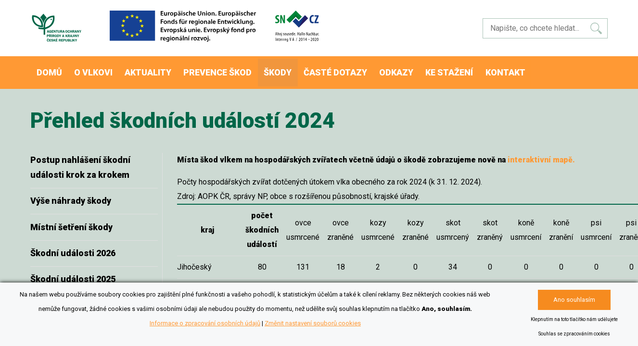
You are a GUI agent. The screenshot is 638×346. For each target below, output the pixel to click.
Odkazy (420, 69)
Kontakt (537, 69)
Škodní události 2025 (72, 273)
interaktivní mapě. (541, 153)
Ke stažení (477, 69)
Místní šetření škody (71, 221)
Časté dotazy (356, 69)
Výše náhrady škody (70, 194)
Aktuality (159, 69)
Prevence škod (231, 69)
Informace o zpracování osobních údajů (205, 323)
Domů (52, 69)
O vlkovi (100, 69)
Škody (295, 69)
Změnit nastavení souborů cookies (313, 323)
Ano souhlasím (574, 299)
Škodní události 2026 (72, 247)
